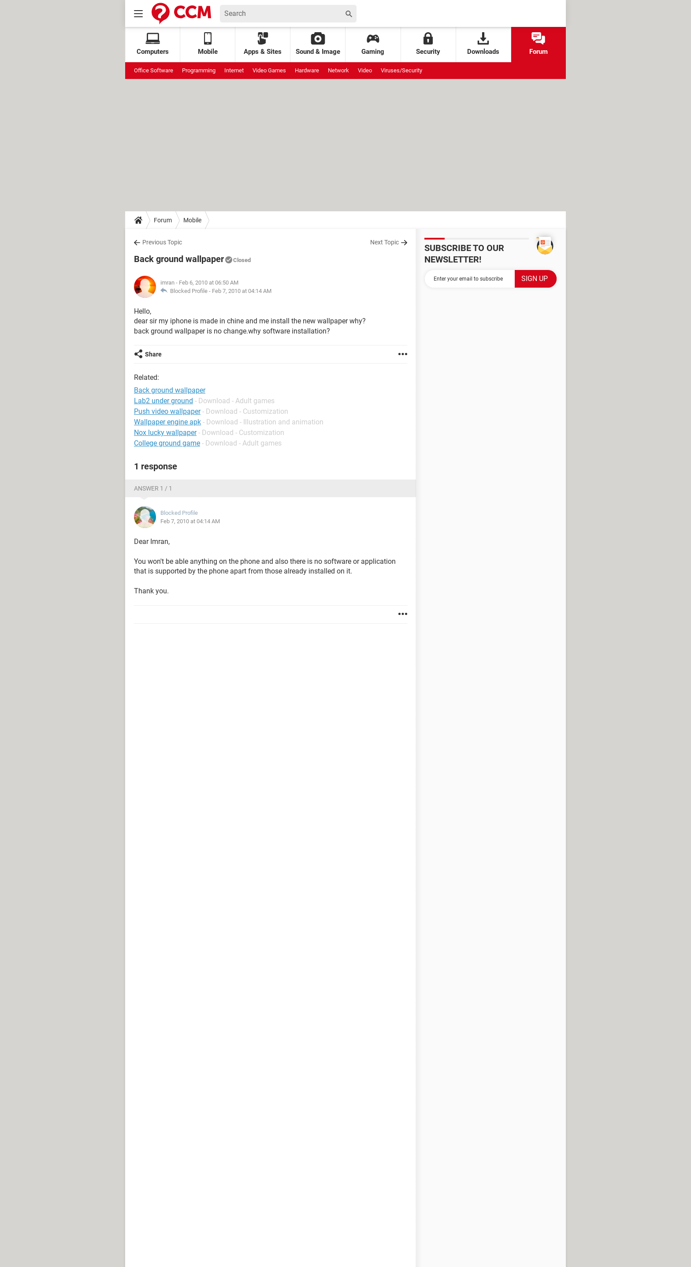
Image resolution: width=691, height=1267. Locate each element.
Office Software (153, 70)
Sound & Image (318, 44)
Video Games (269, 70)
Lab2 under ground (163, 401)
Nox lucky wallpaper (165, 432)
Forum (538, 44)
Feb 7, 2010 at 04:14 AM (241, 291)
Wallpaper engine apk (167, 422)
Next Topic (384, 242)
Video (365, 70)
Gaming (372, 44)
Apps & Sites (263, 44)
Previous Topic (162, 242)
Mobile (192, 220)
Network (338, 70)
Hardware (307, 70)
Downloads (483, 44)
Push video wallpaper (167, 411)
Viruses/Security (401, 70)
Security (428, 44)
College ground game (167, 443)
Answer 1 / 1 (153, 488)
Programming (198, 70)
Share (153, 354)
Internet (234, 70)
